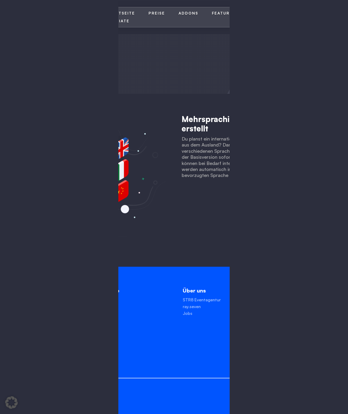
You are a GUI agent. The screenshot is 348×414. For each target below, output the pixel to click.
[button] (11, 402)
